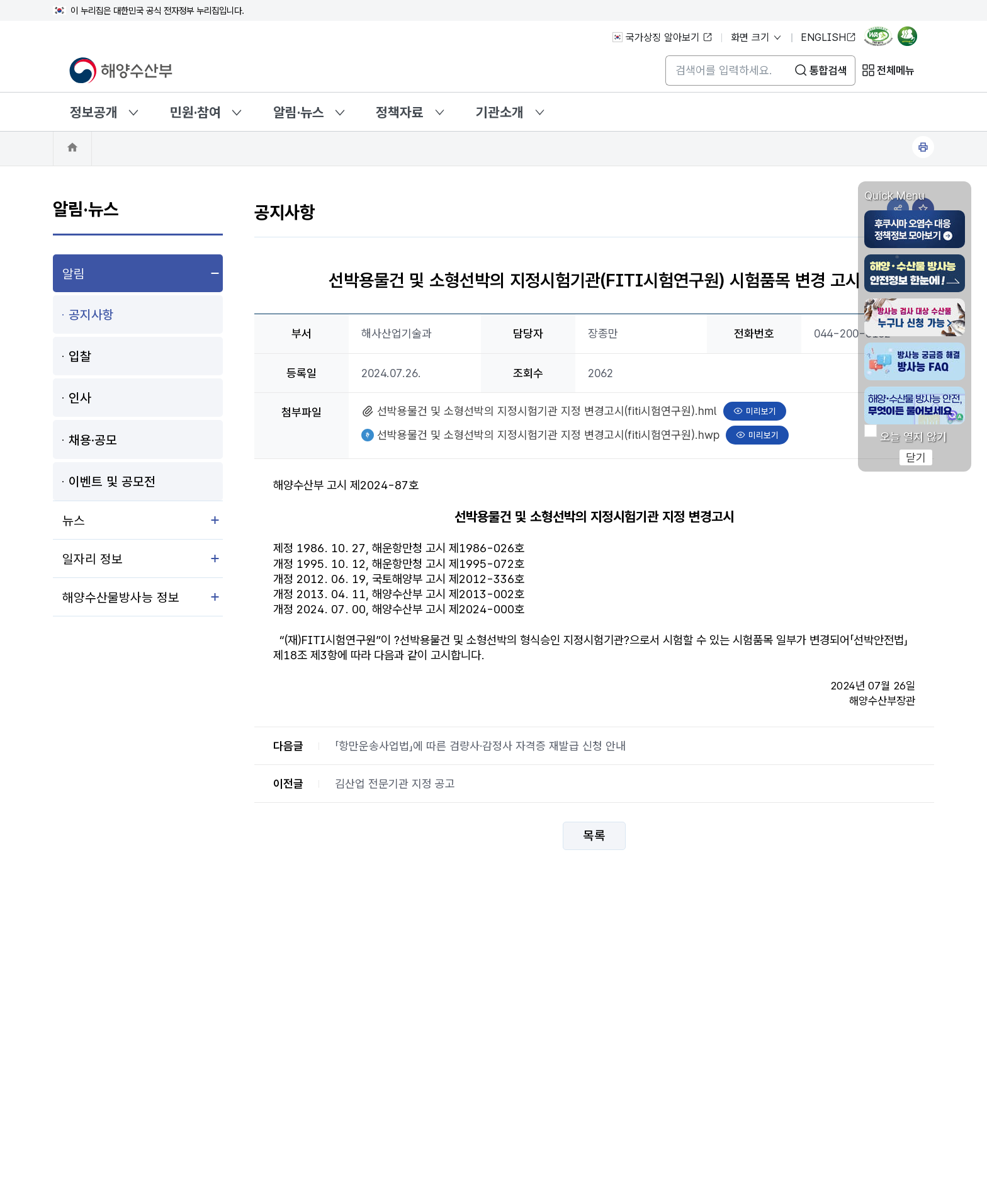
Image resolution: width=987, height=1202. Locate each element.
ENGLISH (828, 37)
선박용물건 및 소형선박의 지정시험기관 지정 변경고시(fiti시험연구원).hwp (547, 433)
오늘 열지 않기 (913, 437)
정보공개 (94, 112)
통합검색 (828, 70)
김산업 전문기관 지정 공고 (395, 783)
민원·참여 (195, 112)
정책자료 (400, 112)
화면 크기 (756, 37)
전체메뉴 (896, 70)
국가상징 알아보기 (662, 37)
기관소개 (500, 112)
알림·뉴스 (298, 112)
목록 (594, 836)
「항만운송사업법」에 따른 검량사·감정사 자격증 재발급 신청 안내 (480, 745)
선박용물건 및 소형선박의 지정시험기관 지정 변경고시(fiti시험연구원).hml (546, 409)
